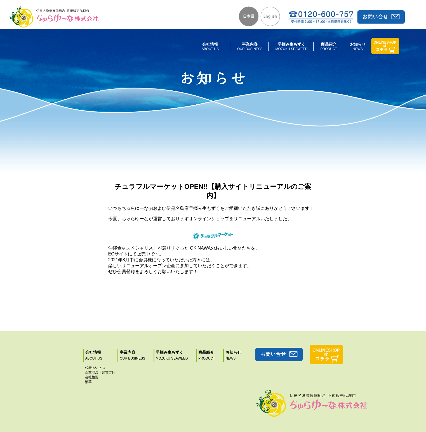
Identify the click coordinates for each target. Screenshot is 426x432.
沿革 (88, 382)
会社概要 (91, 377)
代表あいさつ (95, 368)
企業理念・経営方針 (100, 372)
